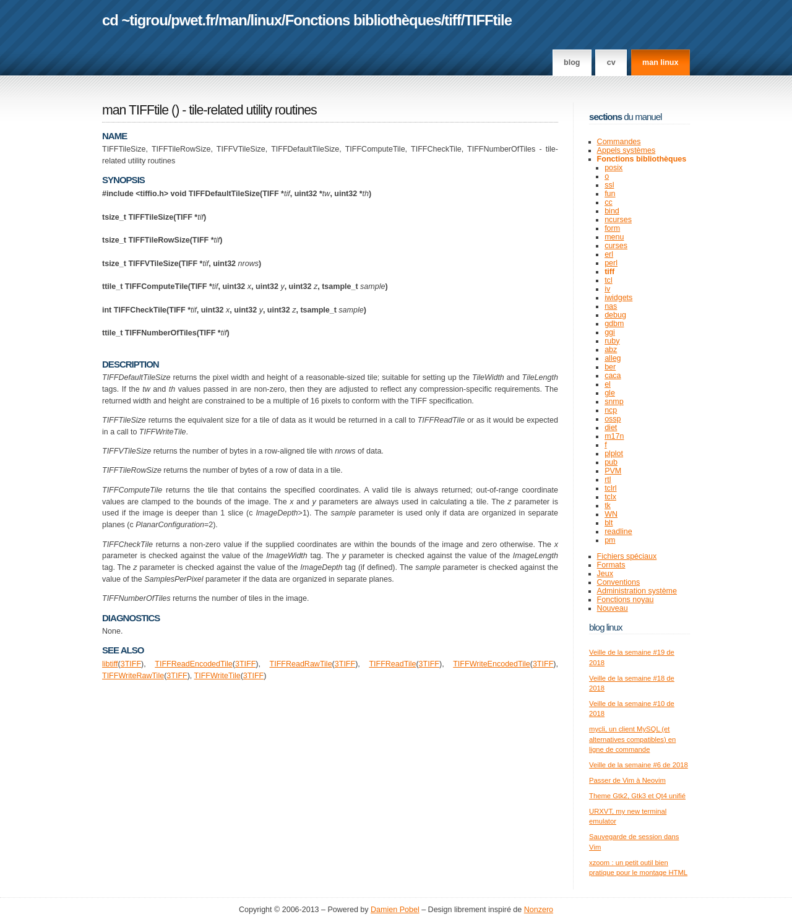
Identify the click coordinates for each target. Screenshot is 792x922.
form (612, 228)
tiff (452, 20)
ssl (609, 185)
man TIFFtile (135, 110)
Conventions (618, 582)
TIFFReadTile (392, 664)
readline (618, 531)
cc (609, 202)
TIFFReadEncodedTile (193, 664)
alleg (613, 358)
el (608, 384)
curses (616, 245)
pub (611, 462)
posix (613, 167)
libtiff (110, 664)
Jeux (605, 573)
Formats (611, 565)
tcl (609, 280)
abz (611, 349)
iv (607, 289)
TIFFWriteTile (217, 675)
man (232, 20)
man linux (660, 62)
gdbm (614, 323)
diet (611, 427)
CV (611, 62)
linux (266, 20)
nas (611, 306)
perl (611, 263)
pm (610, 540)
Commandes (619, 141)
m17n (614, 436)
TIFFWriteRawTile (133, 675)
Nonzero (538, 909)
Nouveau (612, 608)
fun (610, 193)
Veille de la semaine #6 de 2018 (638, 765)
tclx (610, 497)
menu (614, 237)
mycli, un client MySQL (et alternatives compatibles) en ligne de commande (632, 739)
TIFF (133, 664)
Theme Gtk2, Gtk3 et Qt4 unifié (637, 795)
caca (613, 375)
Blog (572, 62)
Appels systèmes (626, 150)
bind (612, 211)
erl (609, 254)
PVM (613, 471)
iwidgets (618, 297)
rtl (608, 479)
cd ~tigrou (135, 20)
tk (608, 505)
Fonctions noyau (625, 599)
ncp (611, 410)
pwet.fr (193, 20)
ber (610, 367)
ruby (612, 341)
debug (615, 315)
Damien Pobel (395, 909)
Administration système (637, 591)
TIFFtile (488, 20)
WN (611, 514)
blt (609, 523)
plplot (614, 453)
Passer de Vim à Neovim (627, 780)
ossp (613, 419)
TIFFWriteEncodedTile (491, 664)
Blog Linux (605, 627)
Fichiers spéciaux (627, 556)
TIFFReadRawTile (301, 664)
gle (610, 393)
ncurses (618, 219)
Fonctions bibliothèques (363, 20)
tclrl (610, 488)
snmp (614, 401)
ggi (610, 332)
